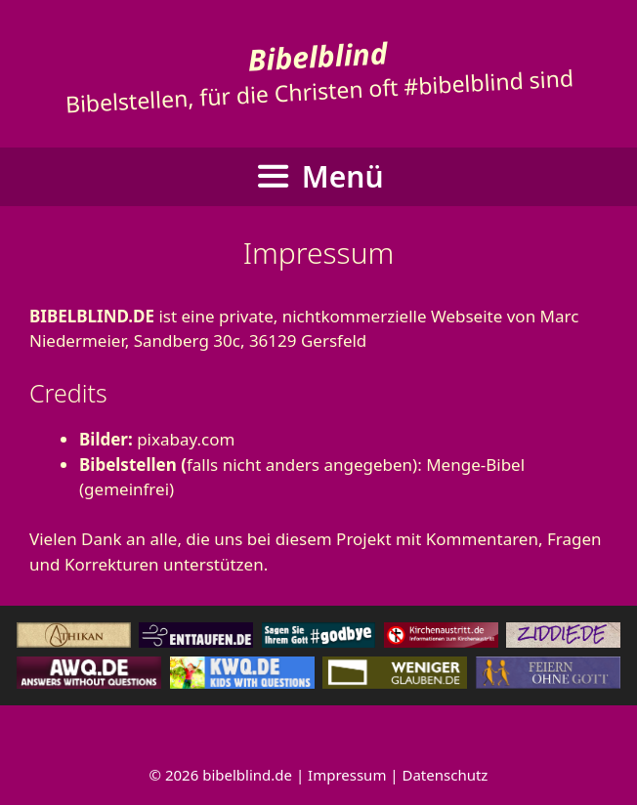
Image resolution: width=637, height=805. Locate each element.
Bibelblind (318, 55)
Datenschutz (445, 774)
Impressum (347, 774)
